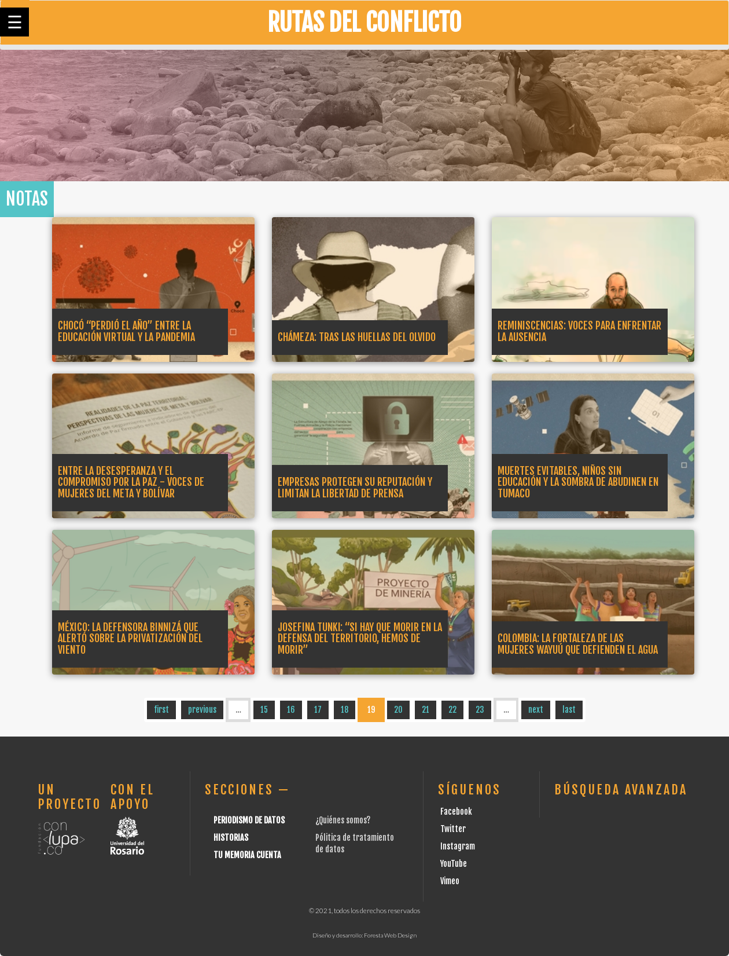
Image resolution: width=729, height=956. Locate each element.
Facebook (456, 811)
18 (344, 710)
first (161, 710)
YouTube (453, 864)
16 (291, 710)
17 (318, 710)
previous (202, 710)
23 (480, 710)
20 (398, 710)
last (569, 710)
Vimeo (449, 881)
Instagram (457, 846)
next (535, 710)
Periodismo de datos (249, 820)
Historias (230, 838)
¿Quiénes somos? (342, 820)
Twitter (453, 829)
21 (425, 710)
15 (264, 710)
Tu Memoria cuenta (247, 855)
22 (452, 710)
